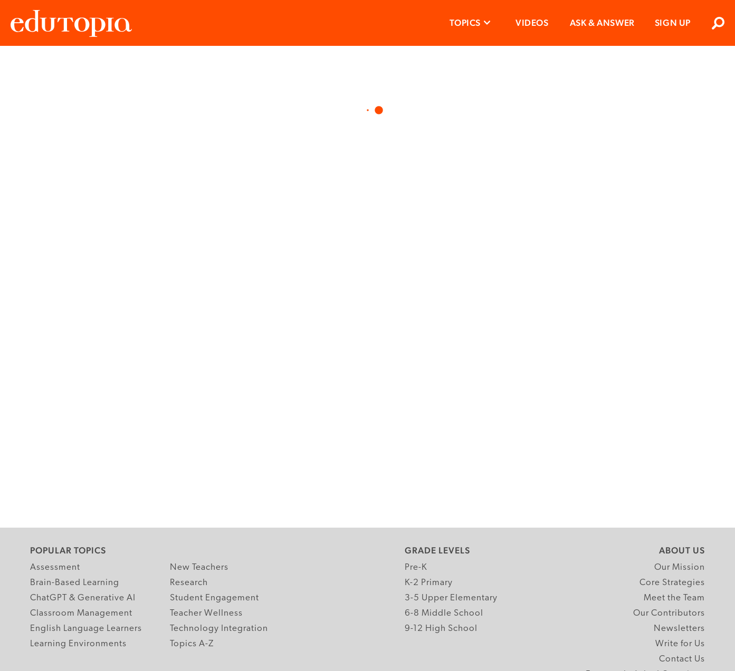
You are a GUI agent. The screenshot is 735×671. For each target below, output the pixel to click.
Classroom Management (81, 613)
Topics (465, 22)
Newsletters (679, 628)
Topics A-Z (192, 643)
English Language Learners (86, 628)
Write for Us (680, 643)
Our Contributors (669, 613)
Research (189, 582)
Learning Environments (78, 643)
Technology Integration (219, 628)
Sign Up (673, 22)
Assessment (55, 567)
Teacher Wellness (206, 613)
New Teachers (199, 567)
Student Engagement (214, 598)
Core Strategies (672, 582)
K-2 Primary (429, 582)
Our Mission (679, 567)
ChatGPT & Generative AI (83, 598)
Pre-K (416, 567)
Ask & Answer (602, 22)
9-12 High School (441, 628)
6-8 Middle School (444, 613)
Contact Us (682, 659)
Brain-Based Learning (74, 582)
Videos (532, 22)
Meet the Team (674, 598)
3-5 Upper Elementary (451, 598)
